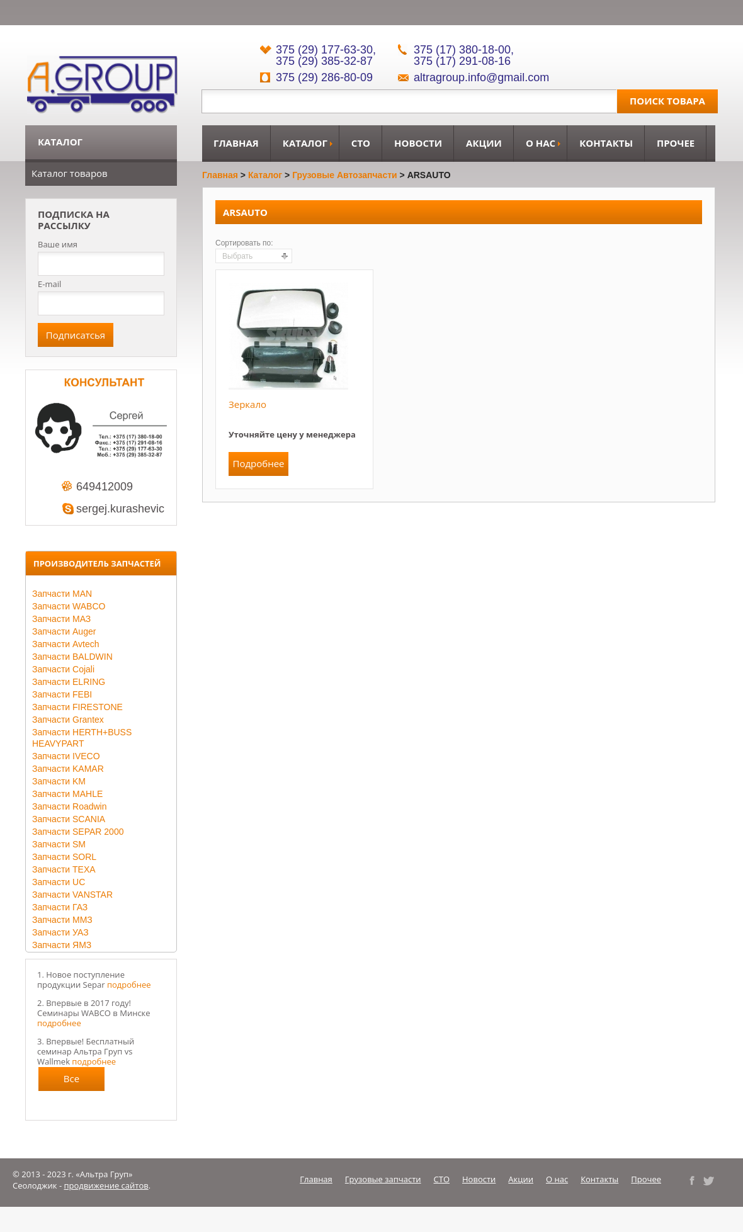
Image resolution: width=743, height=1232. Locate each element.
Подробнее (258, 463)
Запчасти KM (59, 781)
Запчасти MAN (62, 594)
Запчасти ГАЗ (60, 907)
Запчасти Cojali (63, 669)
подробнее (129, 984)
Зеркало (247, 404)
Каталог (305, 143)
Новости (418, 143)
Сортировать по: (244, 243)
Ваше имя (57, 244)
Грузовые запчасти (383, 1179)
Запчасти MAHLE (67, 794)
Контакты (606, 143)
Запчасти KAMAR (68, 769)
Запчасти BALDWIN (72, 657)
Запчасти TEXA (64, 869)
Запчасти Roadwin (69, 806)
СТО (360, 143)
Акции (484, 143)
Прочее (676, 143)
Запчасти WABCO (68, 606)
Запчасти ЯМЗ (61, 945)
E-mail (49, 284)
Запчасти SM (59, 844)
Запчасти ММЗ (62, 920)
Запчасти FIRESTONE (77, 707)
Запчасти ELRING (68, 682)
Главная (236, 143)
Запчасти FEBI (62, 694)
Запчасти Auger (64, 631)
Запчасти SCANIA (68, 819)
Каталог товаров (69, 173)
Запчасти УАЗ (60, 932)
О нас (540, 143)
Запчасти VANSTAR (72, 895)
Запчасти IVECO (66, 756)
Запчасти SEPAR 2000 (77, 832)
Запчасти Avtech (65, 644)
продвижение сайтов (106, 1185)
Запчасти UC (58, 882)
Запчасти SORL (64, 857)
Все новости (72, 1081)
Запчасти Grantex (68, 720)
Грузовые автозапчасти (344, 175)
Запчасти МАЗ (61, 619)
